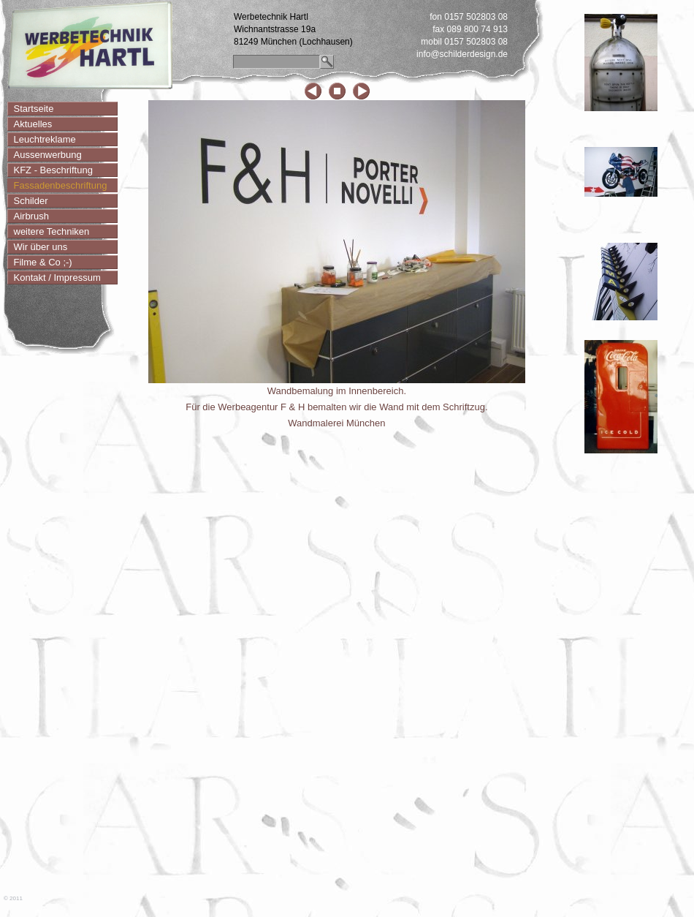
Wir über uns (41, 246)
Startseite (34, 108)
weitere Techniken (52, 231)
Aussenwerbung (48, 154)
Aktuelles (33, 123)
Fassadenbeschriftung (60, 185)
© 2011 (13, 898)
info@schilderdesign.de (462, 54)
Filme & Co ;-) (43, 262)
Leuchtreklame (45, 139)
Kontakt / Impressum (57, 277)
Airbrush (31, 216)
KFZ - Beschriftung (53, 170)
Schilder (31, 200)
